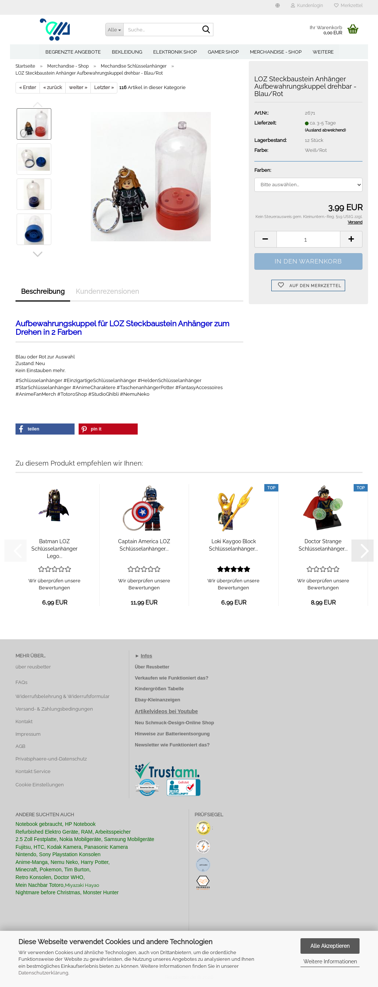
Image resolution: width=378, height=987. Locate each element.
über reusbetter (33, 667)
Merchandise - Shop (276, 52)
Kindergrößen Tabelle (159, 688)
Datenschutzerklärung (43, 973)
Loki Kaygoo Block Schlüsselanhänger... (233, 545)
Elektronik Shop (175, 52)
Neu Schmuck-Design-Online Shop (174, 722)
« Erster (27, 87)
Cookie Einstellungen (40, 784)
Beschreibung (43, 291)
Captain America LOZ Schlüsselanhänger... (144, 545)
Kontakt (24, 721)
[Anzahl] (308, 239)
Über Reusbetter (152, 667)
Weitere (323, 52)
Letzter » (104, 87)
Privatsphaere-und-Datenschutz (51, 759)
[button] (277, 7)
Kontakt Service (33, 771)
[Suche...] (114, 29)
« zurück (52, 87)
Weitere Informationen (330, 961)
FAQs (21, 682)
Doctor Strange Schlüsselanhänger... (323, 545)
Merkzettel (348, 5)
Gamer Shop (223, 52)
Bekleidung (127, 52)
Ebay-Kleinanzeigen (157, 699)
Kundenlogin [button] (307, 5)
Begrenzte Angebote (73, 52)
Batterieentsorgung (187, 733)
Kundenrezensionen (107, 291)
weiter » (78, 87)
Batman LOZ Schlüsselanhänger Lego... (54, 548)
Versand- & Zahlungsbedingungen (54, 709)
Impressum (28, 734)
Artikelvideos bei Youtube (166, 711)
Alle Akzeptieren (330, 946)
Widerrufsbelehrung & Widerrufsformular (63, 696)
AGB (20, 746)
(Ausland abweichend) (325, 130)
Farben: (262, 170)
